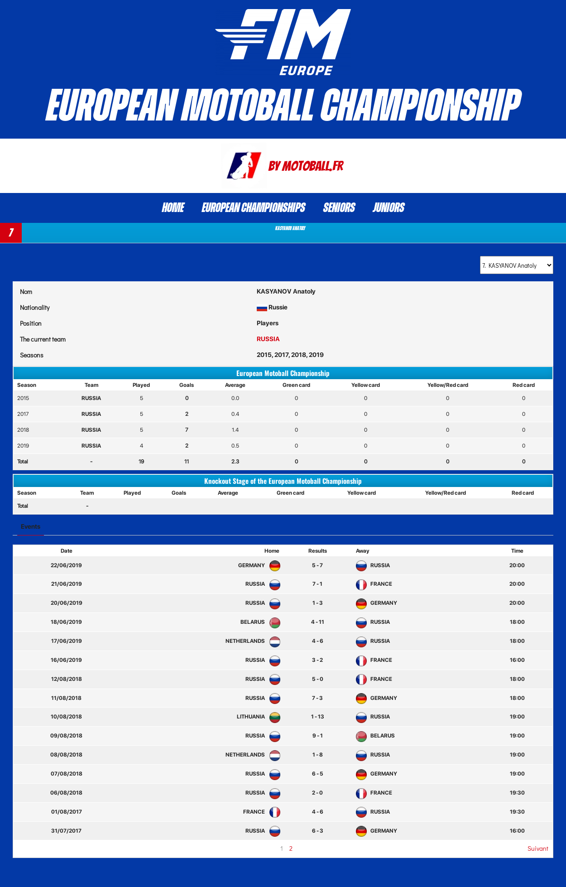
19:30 (517, 793)
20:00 (517, 565)
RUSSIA (268, 338)
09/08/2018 (66, 736)
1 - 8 (317, 755)
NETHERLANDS (251, 641)
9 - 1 (317, 736)
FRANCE (374, 584)
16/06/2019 (66, 660)
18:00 (517, 622)
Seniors (339, 208)
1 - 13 (317, 716)
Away (362, 551)
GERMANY (257, 565)
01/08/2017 (66, 812)
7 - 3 (317, 698)
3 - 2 (317, 660)
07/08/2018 (66, 774)
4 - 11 (317, 622)
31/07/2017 (66, 831)
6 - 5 (317, 774)
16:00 (517, 660)
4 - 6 (317, 641)
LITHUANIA (257, 716)
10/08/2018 (66, 716)
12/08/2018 (66, 679)
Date (66, 551)
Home (173, 208)
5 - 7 (317, 565)
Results (317, 551)
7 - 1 (317, 584)
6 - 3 (317, 831)
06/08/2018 (66, 793)
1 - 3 (317, 603)
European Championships (253, 208)
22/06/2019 (66, 565)
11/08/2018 (66, 698)
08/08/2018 (66, 755)
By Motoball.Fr (306, 166)
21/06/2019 (66, 584)
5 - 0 (317, 679)
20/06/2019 (66, 603)
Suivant (538, 848)
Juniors (388, 208)
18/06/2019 (66, 622)
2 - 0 (317, 793)
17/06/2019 (66, 641)
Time (517, 551)
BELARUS (258, 622)
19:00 (517, 716)
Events (30, 526)
